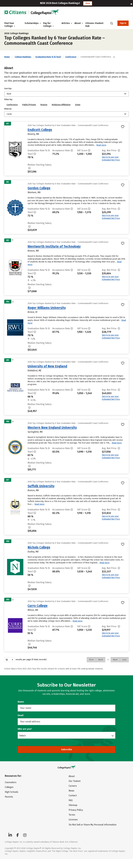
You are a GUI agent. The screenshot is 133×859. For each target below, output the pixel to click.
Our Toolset (75, 781)
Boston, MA (33, 250)
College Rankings (23, 57)
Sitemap (73, 805)
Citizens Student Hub (94, 24)
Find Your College (9, 24)
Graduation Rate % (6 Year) (48, 57)
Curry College (38, 606)
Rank (9, 94)
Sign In (123, 23)
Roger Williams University (47, 308)
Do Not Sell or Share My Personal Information (92, 824)
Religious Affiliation (61, 105)
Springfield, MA (35, 431)
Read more (101, 145)
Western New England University (52, 428)
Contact (73, 795)
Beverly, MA (33, 134)
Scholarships (32, 23)
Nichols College (39, 547)
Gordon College (39, 188)
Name (21, 701)
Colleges (9, 787)
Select (22, 735)
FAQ (70, 800)
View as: (8, 109)
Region (43, 105)
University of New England (47, 366)
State (77, 105)
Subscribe (66, 749)
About (77, 23)
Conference (70, 57)
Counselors (10, 782)
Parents (9, 796)
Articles (66, 23)
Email (20, 715)
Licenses (73, 819)
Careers (73, 786)
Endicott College (40, 130)
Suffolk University (41, 486)
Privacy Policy (76, 810)
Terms (72, 814)
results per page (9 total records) (25, 659)
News (71, 790)
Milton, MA (33, 610)
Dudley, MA (33, 551)
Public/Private (29, 105)
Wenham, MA (34, 192)
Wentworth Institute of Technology (54, 246)
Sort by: (8, 88)
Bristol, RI (32, 312)
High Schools (11, 792)
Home (7, 57)
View (87, 3)
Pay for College (48, 24)
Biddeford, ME (34, 370)
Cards (9, 114)
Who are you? (25, 729)
